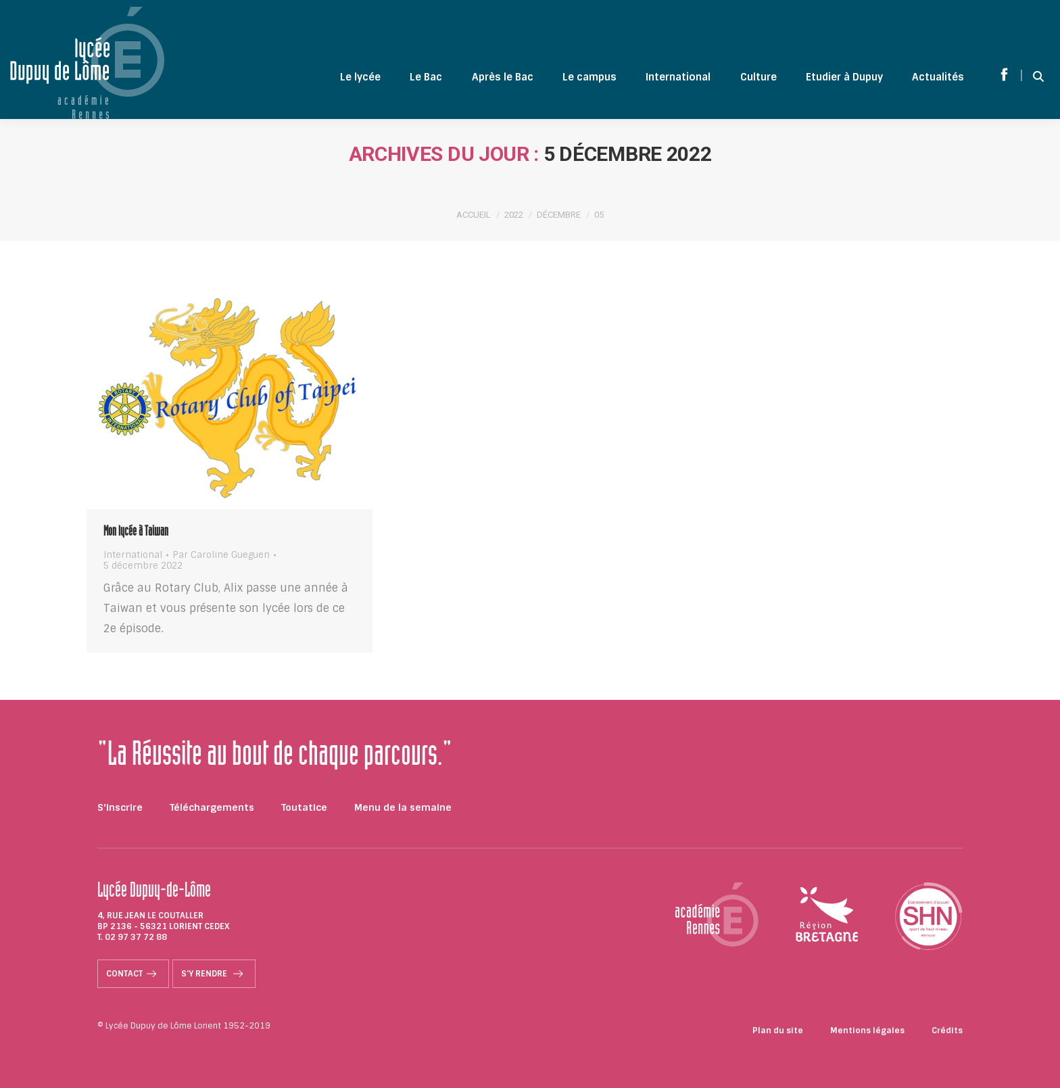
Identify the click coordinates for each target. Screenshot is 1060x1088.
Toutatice (304, 807)
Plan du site (777, 1030)
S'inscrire (120, 807)
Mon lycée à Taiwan (135, 533)
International (132, 555)
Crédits (947, 1030)
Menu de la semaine (403, 807)
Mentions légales (867, 1030)
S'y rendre (214, 973)
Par (221, 555)
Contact (133, 973)
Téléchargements (212, 807)
